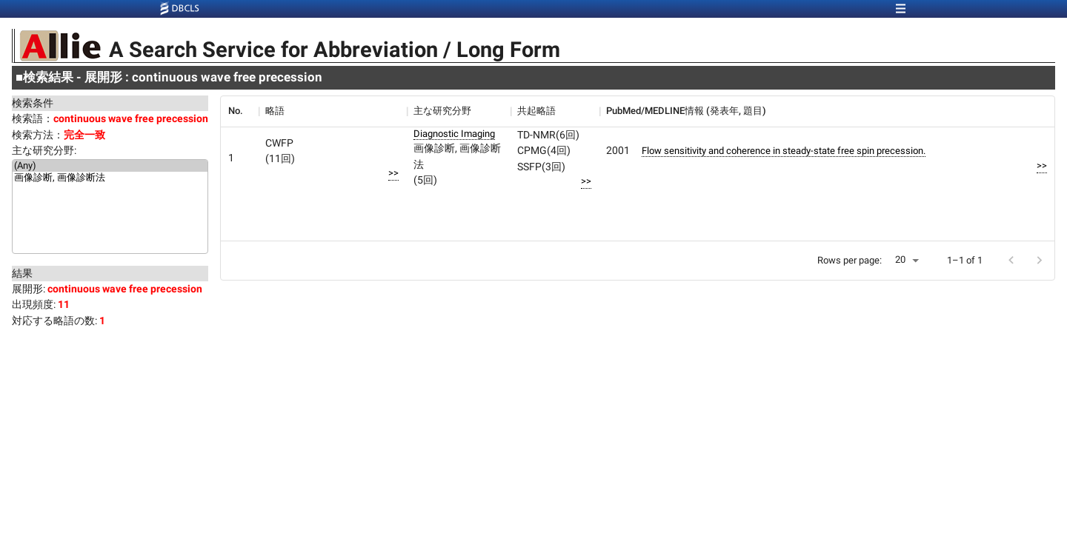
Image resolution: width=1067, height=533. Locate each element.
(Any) (110, 166)
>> (393, 172)
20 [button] (900, 259)
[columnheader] (239, 111)
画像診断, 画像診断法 (110, 178)
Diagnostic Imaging (454, 133)
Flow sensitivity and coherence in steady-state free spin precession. (783, 150)
